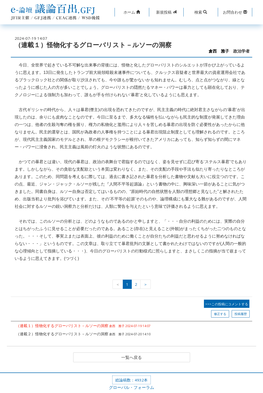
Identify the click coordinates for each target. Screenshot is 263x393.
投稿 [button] (166, 12)
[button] (132, 12)
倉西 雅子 (219, 51)
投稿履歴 (240, 314)
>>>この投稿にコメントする (226, 304)
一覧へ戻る (131, 357)
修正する (220, 314)
